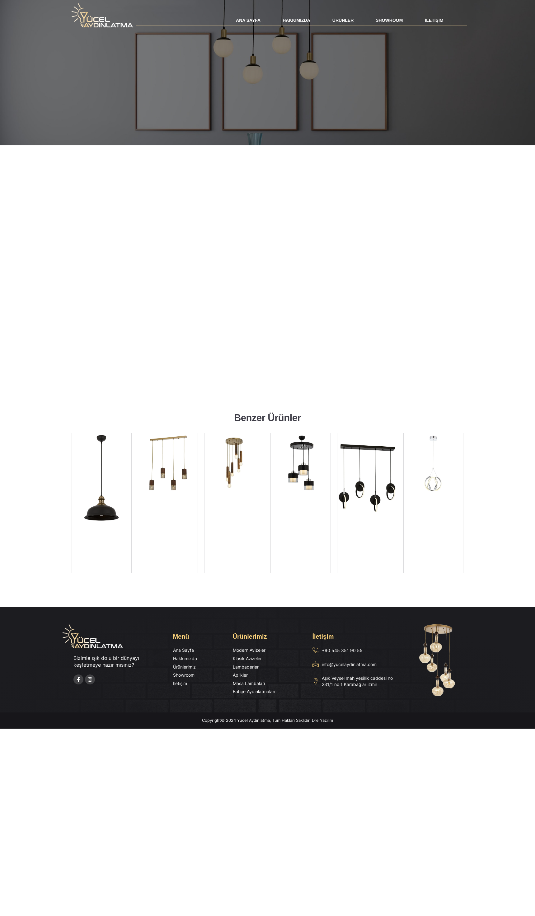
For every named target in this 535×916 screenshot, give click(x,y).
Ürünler (343, 20)
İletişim (434, 20)
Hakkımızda (296, 20)
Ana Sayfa (248, 20)
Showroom (389, 20)
